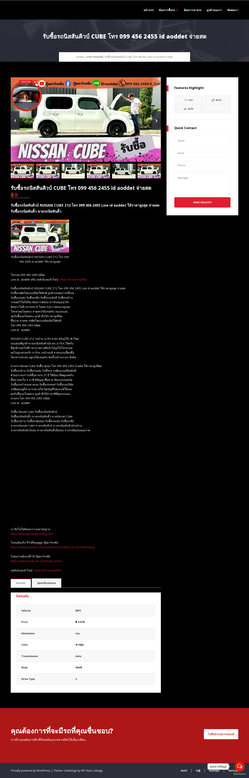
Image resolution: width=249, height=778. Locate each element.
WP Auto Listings (92, 770)
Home (80, 57)
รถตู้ (198, 770)
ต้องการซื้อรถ (167, 10)
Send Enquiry (202, 202)
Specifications (46, 583)
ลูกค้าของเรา (214, 10)
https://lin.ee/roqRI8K (73, 279)
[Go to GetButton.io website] (239, 774)
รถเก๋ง (78, 667)
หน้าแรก (149, 10)
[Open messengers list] (240, 766)
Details (20, 583)
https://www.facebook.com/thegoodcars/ (37, 561)
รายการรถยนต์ (94, 57)
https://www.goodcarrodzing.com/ (32, 534)
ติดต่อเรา (232, 10)
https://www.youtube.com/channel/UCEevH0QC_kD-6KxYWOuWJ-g (52, 547)
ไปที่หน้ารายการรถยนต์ (221, 734)
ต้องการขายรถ (192, 10)
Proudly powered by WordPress (31, 770)
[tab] (21, 583)
